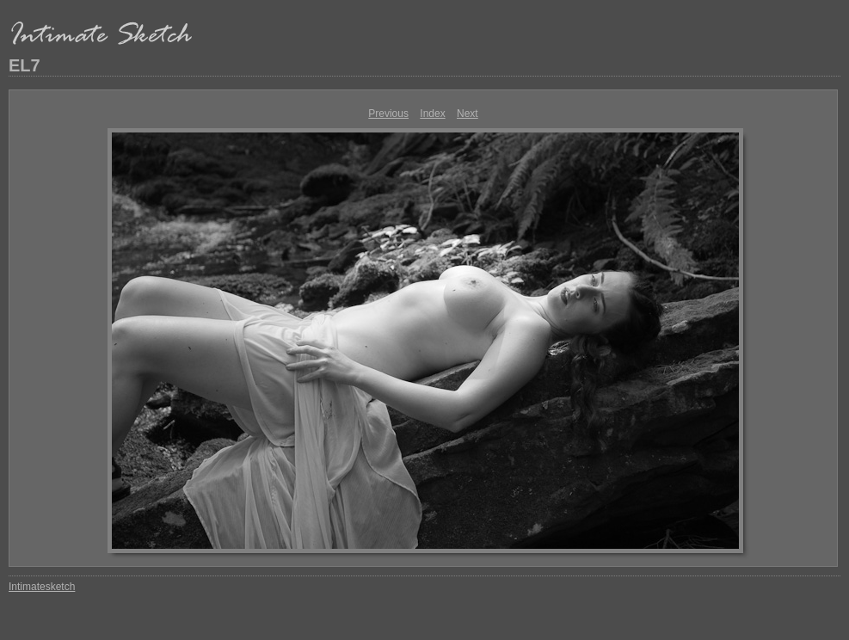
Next (467, 114)
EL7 (24, 65)
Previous (388, 114)
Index (432, 114)
